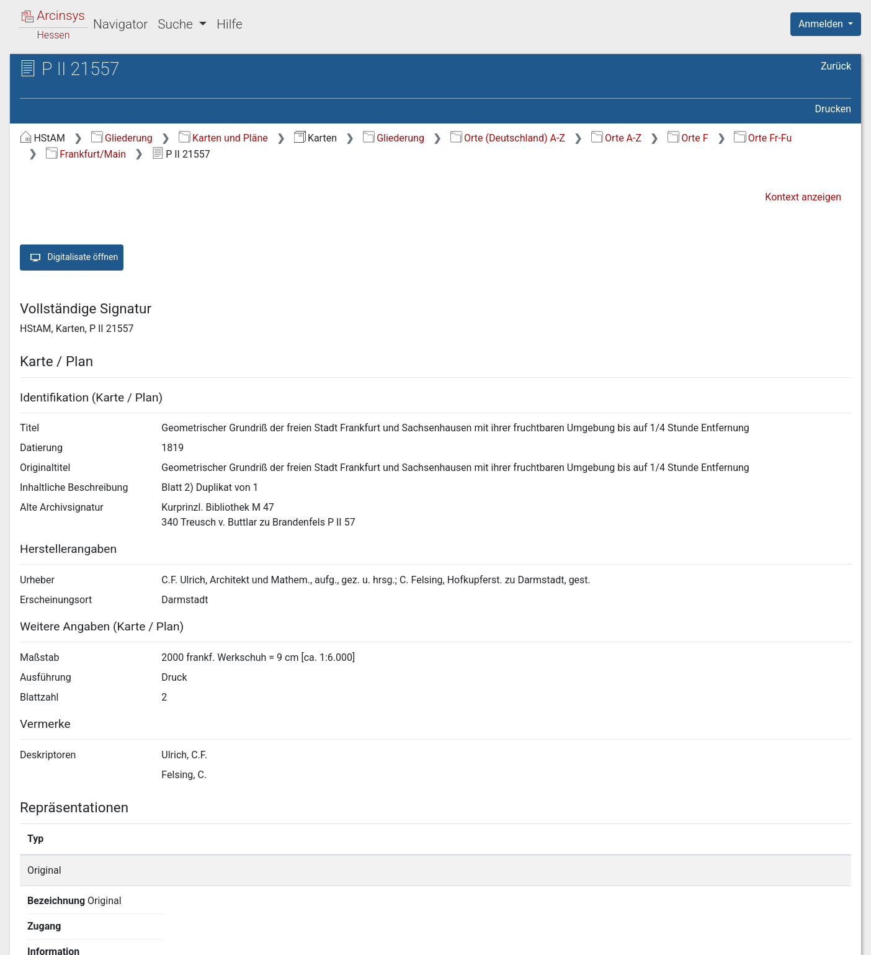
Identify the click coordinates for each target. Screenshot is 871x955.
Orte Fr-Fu (763, 138)
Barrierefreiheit (738, 938)
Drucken (833, 109)
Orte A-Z (616, 138)
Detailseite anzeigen (650, 870)
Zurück (836, 66)
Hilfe (229, 24)
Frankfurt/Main (86, 154)
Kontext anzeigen (803, 197)
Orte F (688, 138)
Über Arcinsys (550, 938)
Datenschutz (643, 938)
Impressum (829, 938)
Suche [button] (177, 24)
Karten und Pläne (223, 138)
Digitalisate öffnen (71, 257)
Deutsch (74, 929)
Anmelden (822, 24)
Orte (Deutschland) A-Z (507, 138)
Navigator (120, 24)
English (28, 929)
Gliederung (122, 138)
